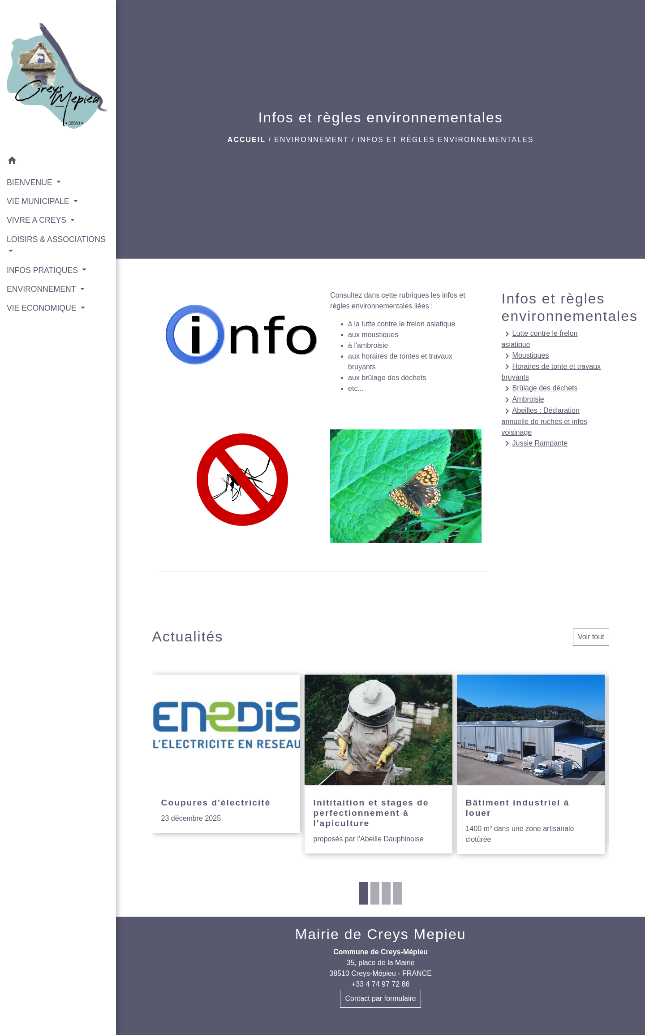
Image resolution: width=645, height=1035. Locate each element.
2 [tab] (374, 893)
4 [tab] (397, 893)
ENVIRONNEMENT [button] (42, 289)
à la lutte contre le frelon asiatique (401, 324)
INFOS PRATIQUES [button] (43, 270)
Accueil (247, 139)
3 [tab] (386, 893)
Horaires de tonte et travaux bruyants (551, 371)
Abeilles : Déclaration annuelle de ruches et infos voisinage (544, 421)
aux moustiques (373, 334)
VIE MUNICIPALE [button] (39, 201)
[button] (58, 162)
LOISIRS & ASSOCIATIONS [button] (56, 239)
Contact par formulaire (380, 998)
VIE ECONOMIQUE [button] (42, 307)
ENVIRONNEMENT (311, 139)
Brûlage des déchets (540, 388)
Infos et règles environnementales (445, 139)
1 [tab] (363, 893)
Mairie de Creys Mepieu (380, 934)
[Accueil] (58, 76)
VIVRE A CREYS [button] (38, 220)
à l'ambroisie (368, 345)
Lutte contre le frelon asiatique (540, 338)
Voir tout (591, 637)
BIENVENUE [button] (31, 182)
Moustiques (525, 356)
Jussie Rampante (535, 443)
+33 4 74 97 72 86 (380, 984)
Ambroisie (523, 399)
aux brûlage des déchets (387, 377)
